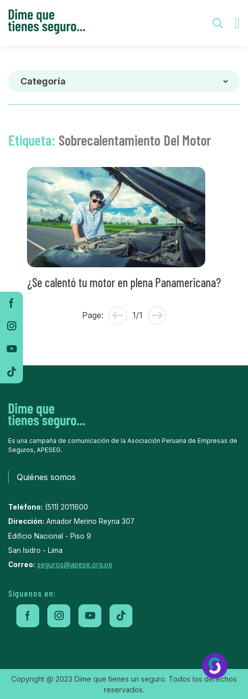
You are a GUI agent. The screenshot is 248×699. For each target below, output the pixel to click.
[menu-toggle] (237, 23)
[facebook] (11, 303)
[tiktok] (11, 371)
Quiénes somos (46, 477)
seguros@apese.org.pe (75, 565)
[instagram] (11, 326)
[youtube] (11, 349)
